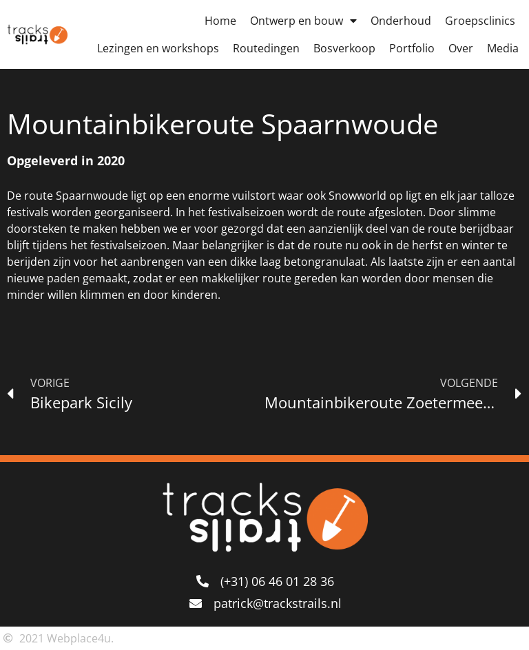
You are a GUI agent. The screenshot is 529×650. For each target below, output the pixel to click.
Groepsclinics (480, 20)
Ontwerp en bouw (303, 20)
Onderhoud (401, 20)
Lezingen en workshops (158, 48)
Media (503, 48)
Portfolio (412, 48)
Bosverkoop (344, 48)
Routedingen (266, 48)
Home (220, 20)
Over (460, 48)
